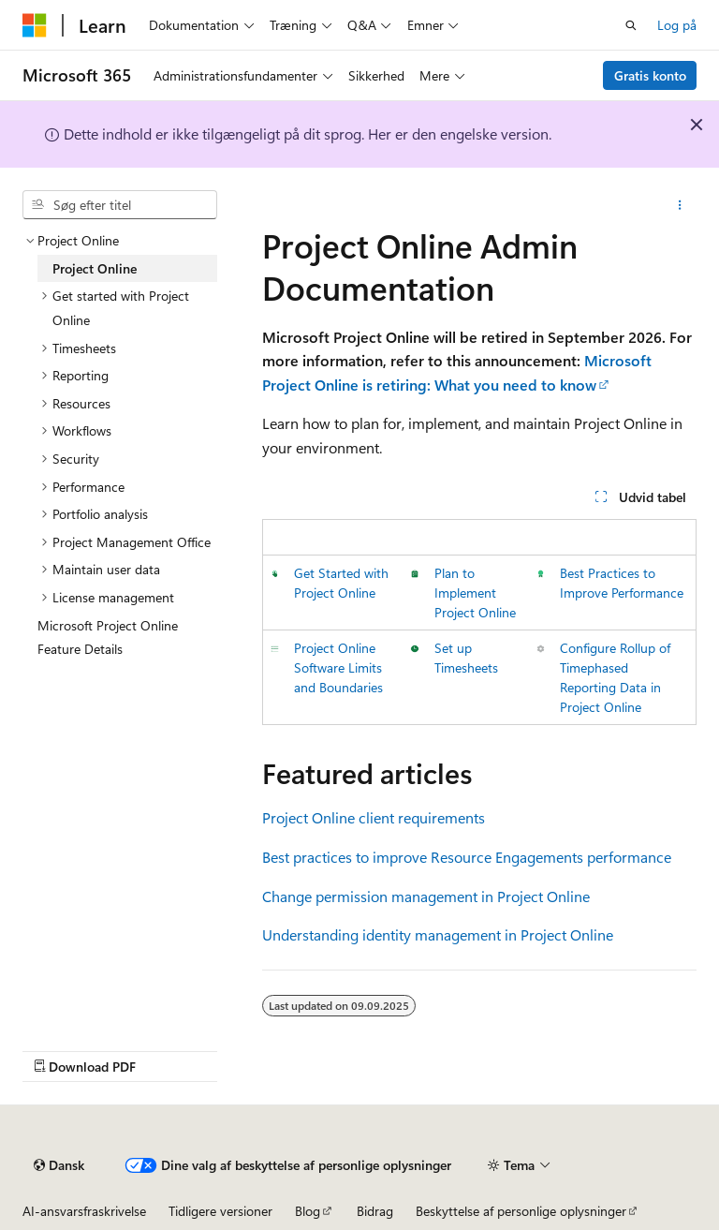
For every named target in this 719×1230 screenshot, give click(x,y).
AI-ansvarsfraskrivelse (84, 1211)
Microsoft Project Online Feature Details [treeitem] (107, 637)
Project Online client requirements (373, 817)
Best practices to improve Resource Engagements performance (466, 857)
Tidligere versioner (220, 1211)
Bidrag (375, 1211)
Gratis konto (650, 75)
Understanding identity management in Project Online (437, 934)
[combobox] (119, 205)
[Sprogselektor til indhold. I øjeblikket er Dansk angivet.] (58, 1165)
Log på (677, 25)
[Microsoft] (34, 25)
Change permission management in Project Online (426, 896)
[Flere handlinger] (680, 205)
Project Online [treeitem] (94, 268)
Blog (307, 1211)
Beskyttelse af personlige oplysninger (521, 1211)
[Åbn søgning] (631, 25)
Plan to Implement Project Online (475, 592)
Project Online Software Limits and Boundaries (338, 667)
